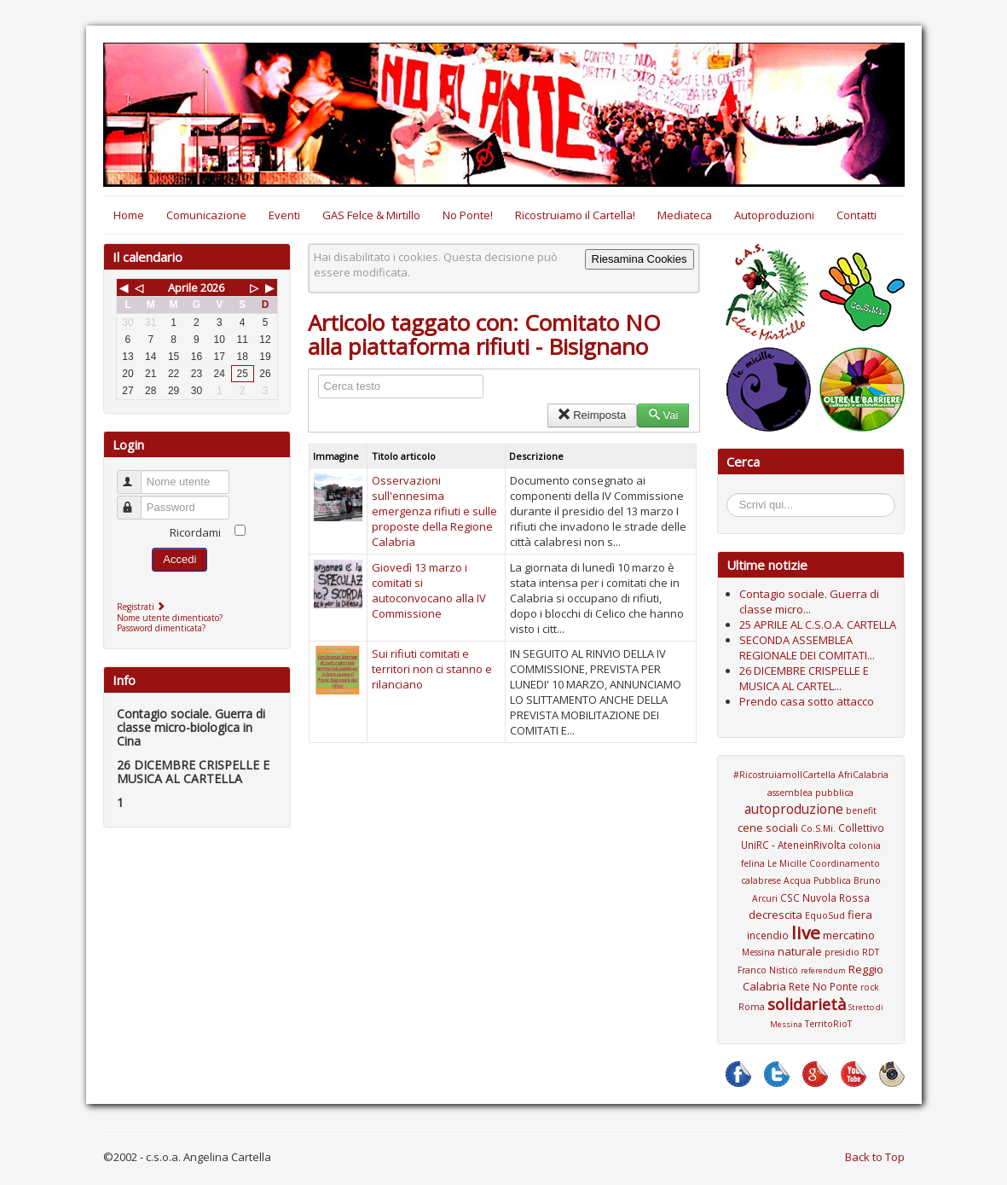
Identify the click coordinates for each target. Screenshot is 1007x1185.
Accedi (179, 559)
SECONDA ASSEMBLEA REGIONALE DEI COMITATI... (807, 647)
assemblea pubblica (810, 793)
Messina (758, 952)
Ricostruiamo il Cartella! (575, 215)
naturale (800, 951)
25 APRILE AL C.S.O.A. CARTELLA (817, 624)
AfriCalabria (863, 775)
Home (128, 215)
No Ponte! (468, 215)
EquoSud (825, 915)
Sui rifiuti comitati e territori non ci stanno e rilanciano (432, 669)
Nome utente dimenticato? (170, 618)
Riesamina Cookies (639, 259)
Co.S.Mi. (818, 828)
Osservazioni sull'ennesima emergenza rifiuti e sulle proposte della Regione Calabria (434, 511)
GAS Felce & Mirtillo (371, 215)
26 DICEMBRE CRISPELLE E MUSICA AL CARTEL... (804, 678)
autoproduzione (793, 808)
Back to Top (875, 1157)
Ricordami (195, 532)
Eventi (284, 215)
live (805, 932)
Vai (663, 415)
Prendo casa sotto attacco (806, 701)
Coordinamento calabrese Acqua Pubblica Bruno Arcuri (811, 880)
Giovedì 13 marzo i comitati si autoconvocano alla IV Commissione (429, 590)
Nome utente (136, 474)
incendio (768, 935)
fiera (860, 914)
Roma (751, 1007)
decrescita (775, 914)
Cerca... (735, 496)
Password (136, 500)
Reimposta (592, 415)
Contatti (856, 215)
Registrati (143, 607)
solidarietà (806, 1004)
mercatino (849, 935)
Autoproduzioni (774, 215)
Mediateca (684, 215)
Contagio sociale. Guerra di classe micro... (809, 601)
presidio (842, 952)
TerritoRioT (828, 1024)
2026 (212, 287)
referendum (823, 970)
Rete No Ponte (823, 986)
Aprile (183, 287)
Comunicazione (206, 215)
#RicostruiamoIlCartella (784, 775)
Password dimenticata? (161, 628)
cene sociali (768, 827)
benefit (861, 810)
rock (869, 987)
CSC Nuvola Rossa (825, 897)
